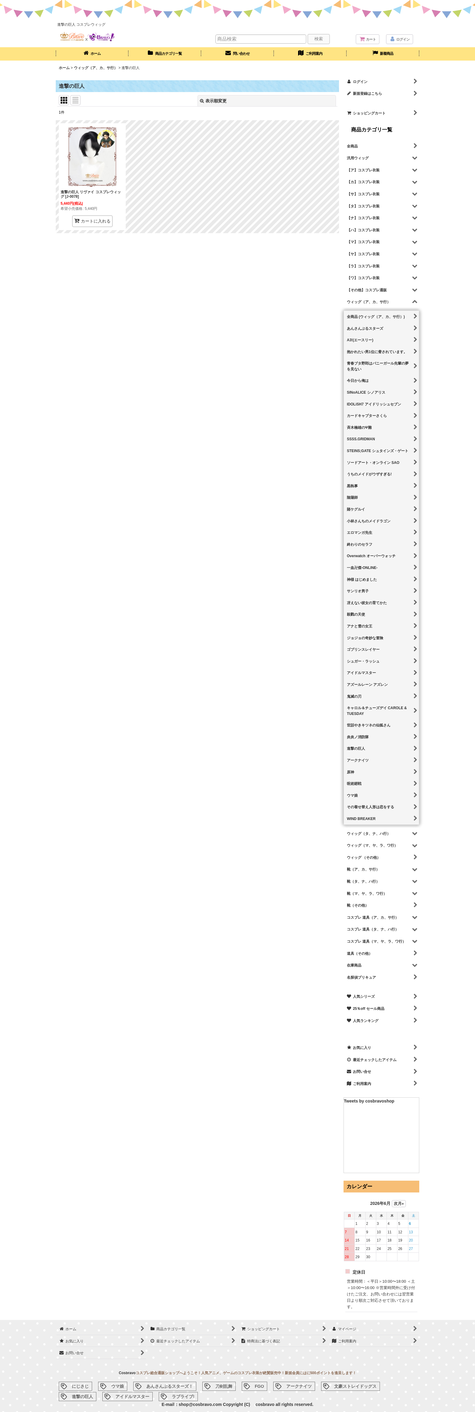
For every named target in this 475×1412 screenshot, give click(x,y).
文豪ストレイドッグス (355, 1386)
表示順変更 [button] (213, 100)
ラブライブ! (183, 1396)
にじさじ (80, 1386)
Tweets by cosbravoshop (369, 1101)
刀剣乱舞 (223, 1386)
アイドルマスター (132, 1396)
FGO (259, 1386)
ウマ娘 (117, 1386)
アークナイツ (299, 1386)
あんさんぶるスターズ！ (169, 1386)
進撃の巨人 (82, 1396)
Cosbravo (127, 1373)
